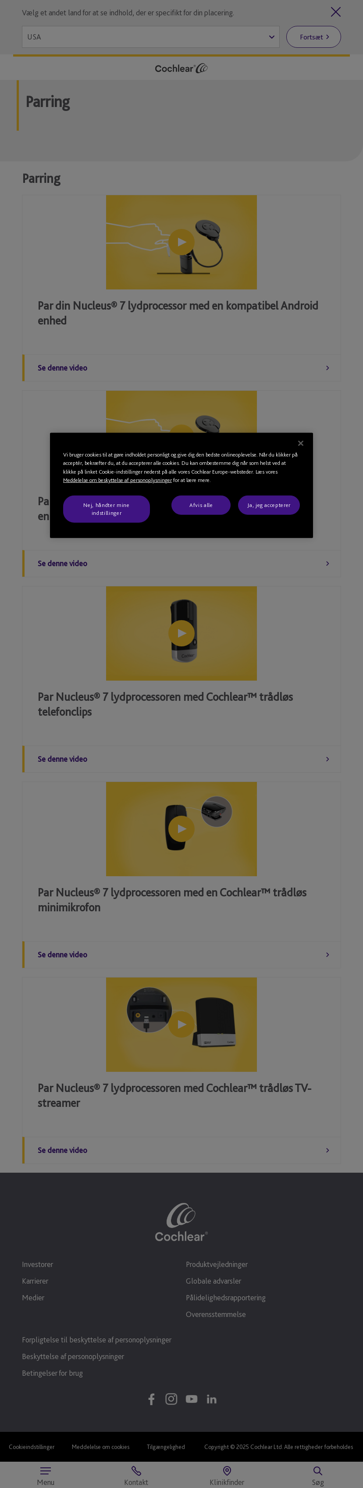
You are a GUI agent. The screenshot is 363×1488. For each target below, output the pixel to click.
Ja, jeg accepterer (269, 505)
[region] (181, 486)
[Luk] (300, 443)
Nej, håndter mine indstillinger (106, 509)
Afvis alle (201, 505)
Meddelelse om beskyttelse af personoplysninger (117, 480)
